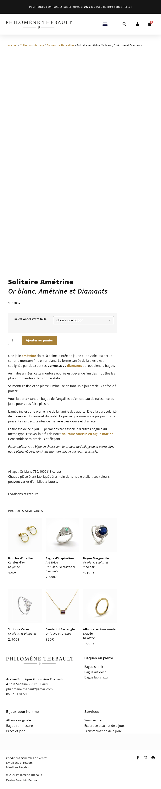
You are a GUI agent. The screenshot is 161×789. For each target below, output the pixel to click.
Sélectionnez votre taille (30, 308)
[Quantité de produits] (13, 329)
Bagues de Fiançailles (60, 45)
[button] (105, 24)
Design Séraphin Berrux (21, 770)
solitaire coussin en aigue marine (87, 423)
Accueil (12, 45)
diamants (74, 355)
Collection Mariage (32, 45)
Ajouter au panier (39, 330)
